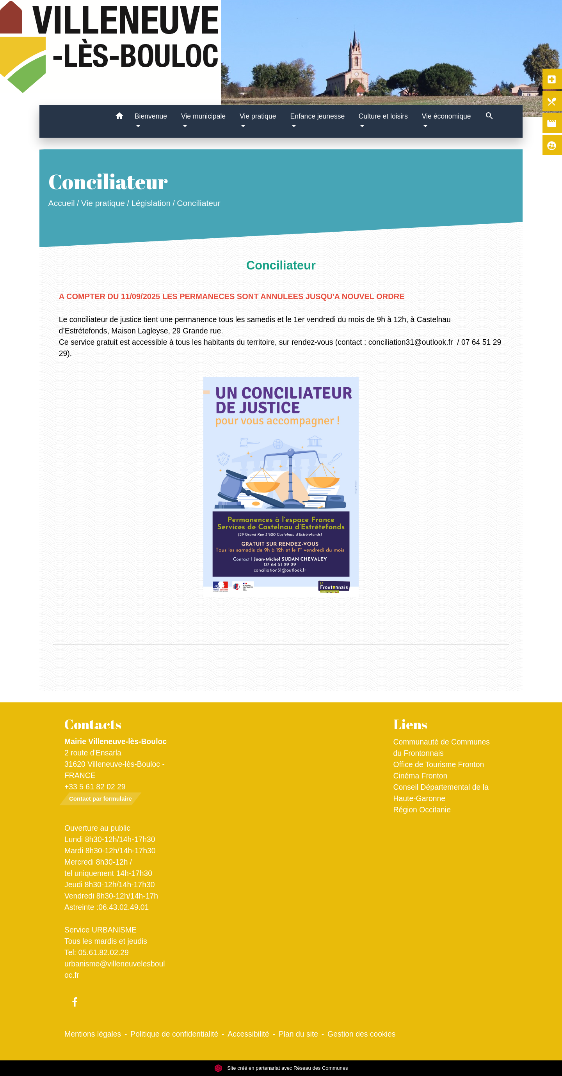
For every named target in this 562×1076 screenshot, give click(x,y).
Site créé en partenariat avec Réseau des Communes (281, 1068)
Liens (410, 724)
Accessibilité (248, 1034)
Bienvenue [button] (151, 116)
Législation (151, 203)
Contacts (92, 724)
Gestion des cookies (361, 1034)
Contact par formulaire (100, 798)
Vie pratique (103, 203)
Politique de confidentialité (174, 1034)
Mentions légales (92, 1034)
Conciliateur (198, 203)
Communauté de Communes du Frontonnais (441, 747)
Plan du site (298, 1034)
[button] (119, 117)
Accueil (61, 203)
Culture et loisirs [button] (383, 116)
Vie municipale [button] (203, 116)
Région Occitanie (422, 809)
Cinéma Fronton (420, 775)
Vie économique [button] (446, 116)
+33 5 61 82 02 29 (95, 786)
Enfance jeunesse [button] (317, 116)
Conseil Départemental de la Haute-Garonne (441, 793)
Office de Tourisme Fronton (438, 764)
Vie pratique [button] (258, 116)
